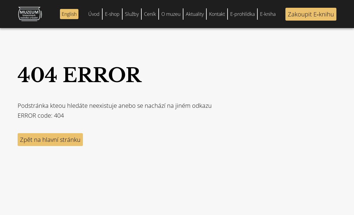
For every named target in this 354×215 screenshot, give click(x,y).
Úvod (94, 14)
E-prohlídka (242, 14)
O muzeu (170, 14)
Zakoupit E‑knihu (311, 14)
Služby (132, 14)
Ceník (150, 14)
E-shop (112, 14)
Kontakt (217, 14)
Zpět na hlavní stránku (50, 140)
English (69, 14)
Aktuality (195, 14)
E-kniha (268, 14)
